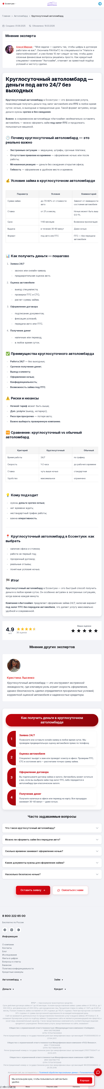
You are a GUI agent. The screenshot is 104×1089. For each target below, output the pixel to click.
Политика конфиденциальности (18, 969)
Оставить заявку (33, 890)
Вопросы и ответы (11, 962)
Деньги (8, 989)
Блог (4, 952)
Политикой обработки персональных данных (58, 1073)
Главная (6, 16)
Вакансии (6, 965)
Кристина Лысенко (20, 678)
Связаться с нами (70, 890)
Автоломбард (21, 16)
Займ (58, 980)
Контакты (7, 948)
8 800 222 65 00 (14, 916)
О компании (8, 945)
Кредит (60, 989)
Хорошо (84, 1080)
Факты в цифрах (10, 958)
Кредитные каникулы (12, 972)
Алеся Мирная (24, 46)
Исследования (9, 955)
